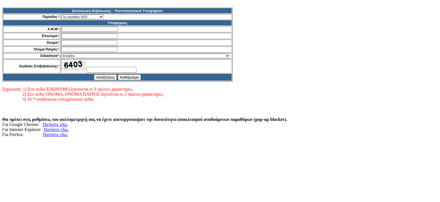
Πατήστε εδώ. (55, 124)
